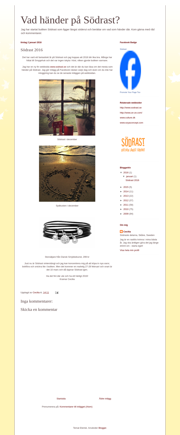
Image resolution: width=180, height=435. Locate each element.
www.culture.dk (127, 117)
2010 (126, 209)
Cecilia (127, 231)
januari (130, 176)
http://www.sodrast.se (131, 107)
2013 (126, 196)
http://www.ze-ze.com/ (131, 112)
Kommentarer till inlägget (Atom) (76, 406)
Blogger (102, 428)
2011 (126, 204)
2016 (126, 172)
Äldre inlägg (105, 398)
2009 (126, 213)
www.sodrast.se (58, 66)
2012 (126, 200)
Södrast (123, 49)
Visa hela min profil (129, 250)
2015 (126, 187)
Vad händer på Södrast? (70, 20)
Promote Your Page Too (130, 92)
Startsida (61, 398)
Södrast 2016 (132, 180)
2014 (126, 191)
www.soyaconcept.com (131, 122)
